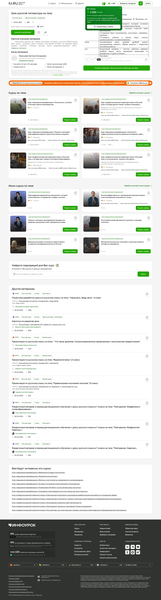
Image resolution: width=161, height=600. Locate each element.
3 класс (37, 293)
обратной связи (142, 587)
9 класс (36, 337)
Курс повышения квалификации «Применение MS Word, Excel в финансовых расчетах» (46, 487)
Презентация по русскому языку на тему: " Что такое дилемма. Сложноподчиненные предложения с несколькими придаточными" (76, 341)
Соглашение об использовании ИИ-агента (21, 592)
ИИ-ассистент (65, 3)
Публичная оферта (14, 578)
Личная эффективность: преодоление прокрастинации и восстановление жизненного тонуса (123, 196)
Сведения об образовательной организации (21, 576)
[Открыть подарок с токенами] (104, 3)
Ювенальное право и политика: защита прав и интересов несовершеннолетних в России (46, 243)
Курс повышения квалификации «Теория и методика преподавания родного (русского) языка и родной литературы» (49, 134)
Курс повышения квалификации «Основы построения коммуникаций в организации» (46, 484)
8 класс (37, 317)
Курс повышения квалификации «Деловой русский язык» (35, 476)
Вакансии (129, 535)
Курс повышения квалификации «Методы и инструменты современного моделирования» (47, 480)
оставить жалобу (58, 75)
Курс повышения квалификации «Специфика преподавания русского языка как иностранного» (50, 491)
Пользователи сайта (82, 551)
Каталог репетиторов (108, 558)
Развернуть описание (18, 48)
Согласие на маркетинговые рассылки (20, 586)
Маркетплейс (105, 528)
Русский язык (17, 18)
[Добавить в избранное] (38, 32)
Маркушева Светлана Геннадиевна (32, 56)
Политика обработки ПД (16, 581)
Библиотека (104, 545)
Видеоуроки (105, 551)
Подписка (78, 535)
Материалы (78, 532)
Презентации (47, 337)
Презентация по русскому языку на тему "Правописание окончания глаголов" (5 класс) (55, 383)
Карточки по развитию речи (25, 321)
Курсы (52, 3)
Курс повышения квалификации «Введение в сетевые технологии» (38, 472)
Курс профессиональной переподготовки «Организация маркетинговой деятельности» (47, 503)
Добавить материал (108, 535)
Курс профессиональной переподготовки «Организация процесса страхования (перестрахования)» (52, 506)
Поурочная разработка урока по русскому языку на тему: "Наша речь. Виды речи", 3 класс (56, 297)
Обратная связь (131, 528)
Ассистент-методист (108, 548)
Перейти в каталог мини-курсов (138, 186)
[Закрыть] (120, 8)
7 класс (36, 402)
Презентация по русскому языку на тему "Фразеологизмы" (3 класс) (46, 359)
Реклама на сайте (81, 554)
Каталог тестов (106, 554)
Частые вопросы (132, 532)
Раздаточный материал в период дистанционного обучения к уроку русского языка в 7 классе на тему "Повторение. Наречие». (74, 448)
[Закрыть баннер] (150, 83)
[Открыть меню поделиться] (45, 32)
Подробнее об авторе (26, 60)
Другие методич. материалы (35, 18)
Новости (77, 545)
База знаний (105, 532)
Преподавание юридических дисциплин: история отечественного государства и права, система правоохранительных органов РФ (47, 197)
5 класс (36, 379)
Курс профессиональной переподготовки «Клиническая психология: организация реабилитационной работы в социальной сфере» (64, 495)
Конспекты (46, 293)
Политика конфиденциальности (18, 589)
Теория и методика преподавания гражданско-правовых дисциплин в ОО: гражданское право (47, 221)
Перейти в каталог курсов (140, 93)
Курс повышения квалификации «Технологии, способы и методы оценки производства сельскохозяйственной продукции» (50, 104)
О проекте (78, 548)
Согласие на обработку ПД (16, 584)
